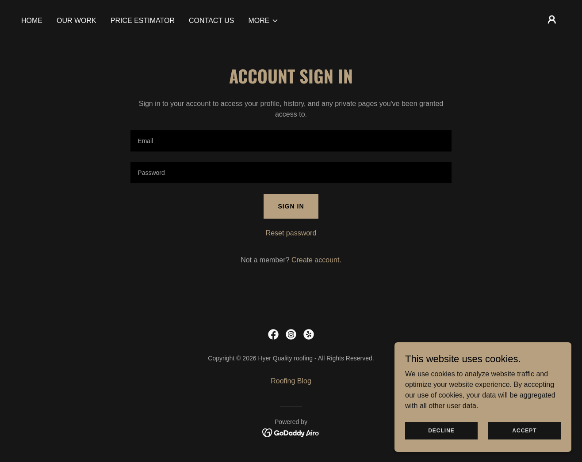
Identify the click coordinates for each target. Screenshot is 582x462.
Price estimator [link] (143, 20)
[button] (264, 20)
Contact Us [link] (211, 20)
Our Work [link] (76, 20)
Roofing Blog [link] (291, 381)
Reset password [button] (291, 233)
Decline (441, 430)
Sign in (291, 206)
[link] (273, 334)
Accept (524, 430)
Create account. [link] (316, 260)
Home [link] (31, 20)
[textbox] (290, 140)
